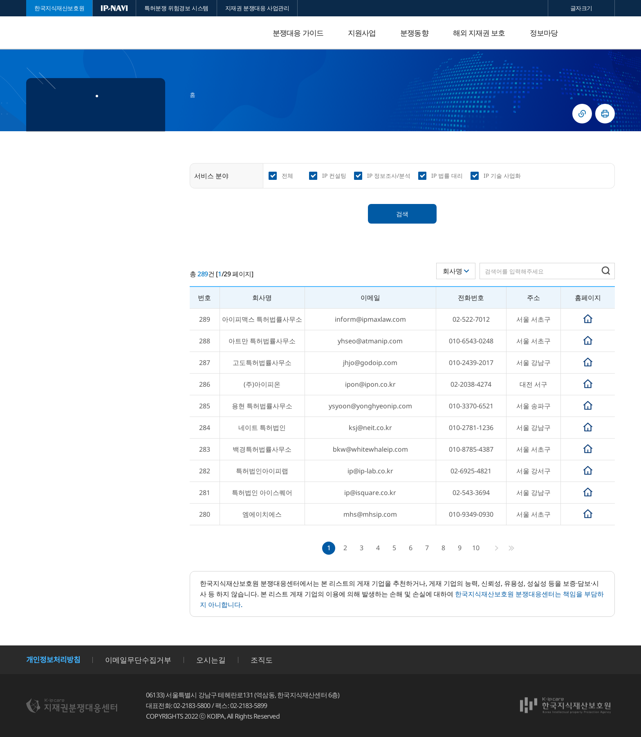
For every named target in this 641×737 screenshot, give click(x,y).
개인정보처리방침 (53, 660)
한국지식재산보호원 (59, 8)
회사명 (452, 271)
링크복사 (582, 113)
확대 (601, 8)
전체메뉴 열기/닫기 (606, 32)
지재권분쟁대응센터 (91, 33)
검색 (402, 214)
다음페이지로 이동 (496, 548)
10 (476, 547)
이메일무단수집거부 (138, 660)
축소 (561, 8)
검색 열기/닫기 (586, 32)
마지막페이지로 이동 (511, 548)
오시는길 (211, 660)
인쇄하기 (605, 113)
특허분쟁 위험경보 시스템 (176, 8)
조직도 (262, 660)
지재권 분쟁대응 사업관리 (257, 8)
